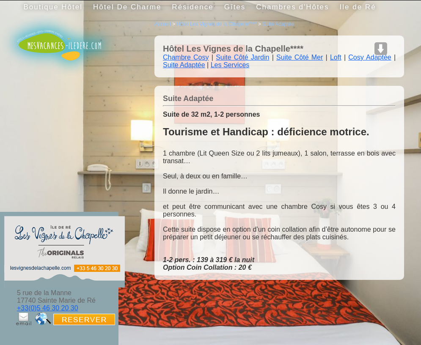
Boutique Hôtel (53, 7)
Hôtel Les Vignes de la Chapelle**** (216, 24)
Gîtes (235, 7)
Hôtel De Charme (127, 7)
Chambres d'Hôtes (292, 7)
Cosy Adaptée (369, 57)
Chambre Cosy (186, 57)
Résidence (192, 7)
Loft (335, 57)
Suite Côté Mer (299, 57)
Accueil (162, 24)
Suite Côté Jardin (242, 57)
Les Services (230, 64)
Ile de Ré (358, 7)
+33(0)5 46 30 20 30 (47, 308)
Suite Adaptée (278, 24)
